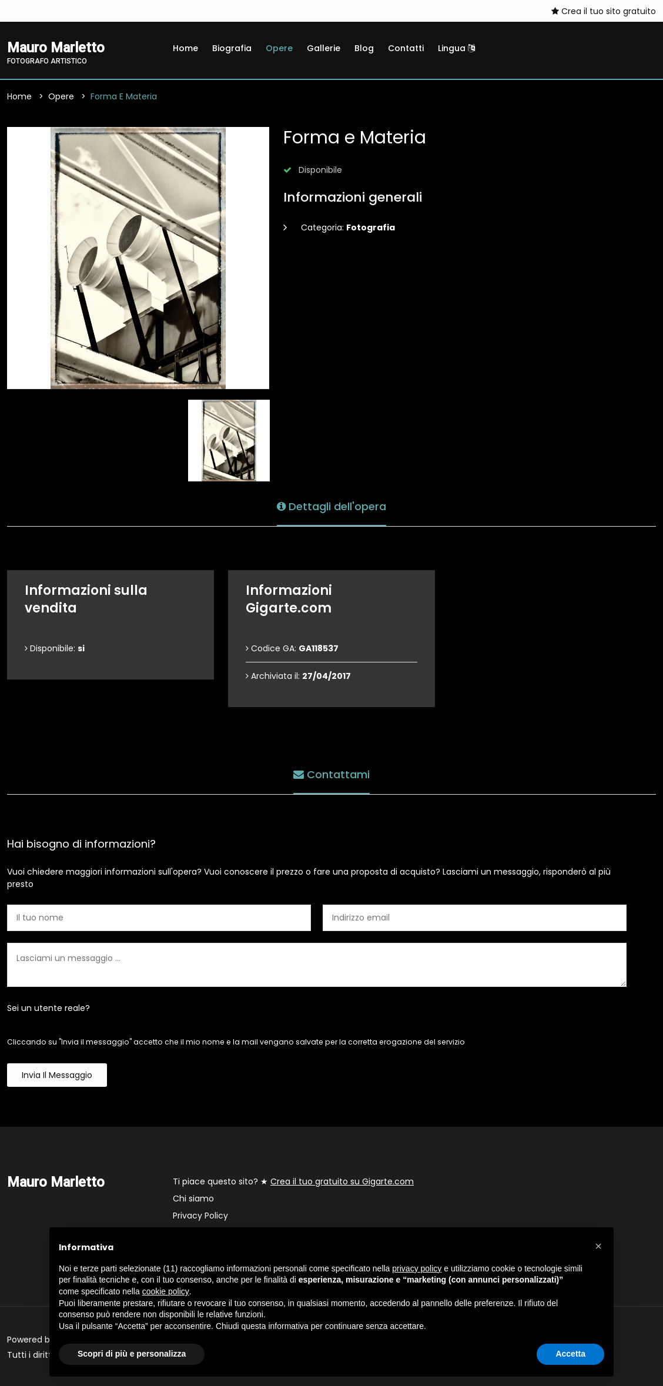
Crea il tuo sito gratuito (603, 11)
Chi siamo (193, 1198)
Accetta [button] (570, 1353)
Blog (364, 48)
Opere (279, 48)
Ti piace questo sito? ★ (293, 1181)
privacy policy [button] (416, 1268)
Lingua (456, 48)
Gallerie (323, 48)
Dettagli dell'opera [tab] (331, 506)
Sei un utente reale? (48, 1008)
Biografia (232, 48)
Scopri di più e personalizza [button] (132, 1353)
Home (185, 48)
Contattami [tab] (331, 774)
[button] (598, 1246)
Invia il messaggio (57, 1075)
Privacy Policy (200, 1215)
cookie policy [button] (165, 1291)
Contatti (406, 48)
